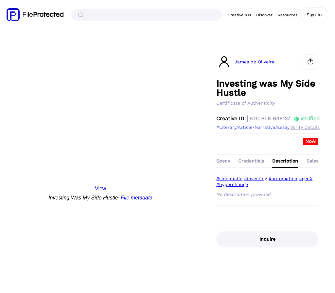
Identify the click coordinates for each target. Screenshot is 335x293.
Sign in (314, 14)
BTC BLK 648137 (269, 118)
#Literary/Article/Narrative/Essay (253, 127)
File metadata (136, 197)
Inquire (267, 239)
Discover (264, 15)
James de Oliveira (254, 62)
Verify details (305, 127)
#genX (305, 178)
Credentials (251, 161)
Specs (223, 161)
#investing (255, 178)
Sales (312, 161)
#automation (283, 178)
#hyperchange (232, 184)
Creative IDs (239, 15)
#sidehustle (229, 178)
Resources (287, 15)
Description (285, 161)
